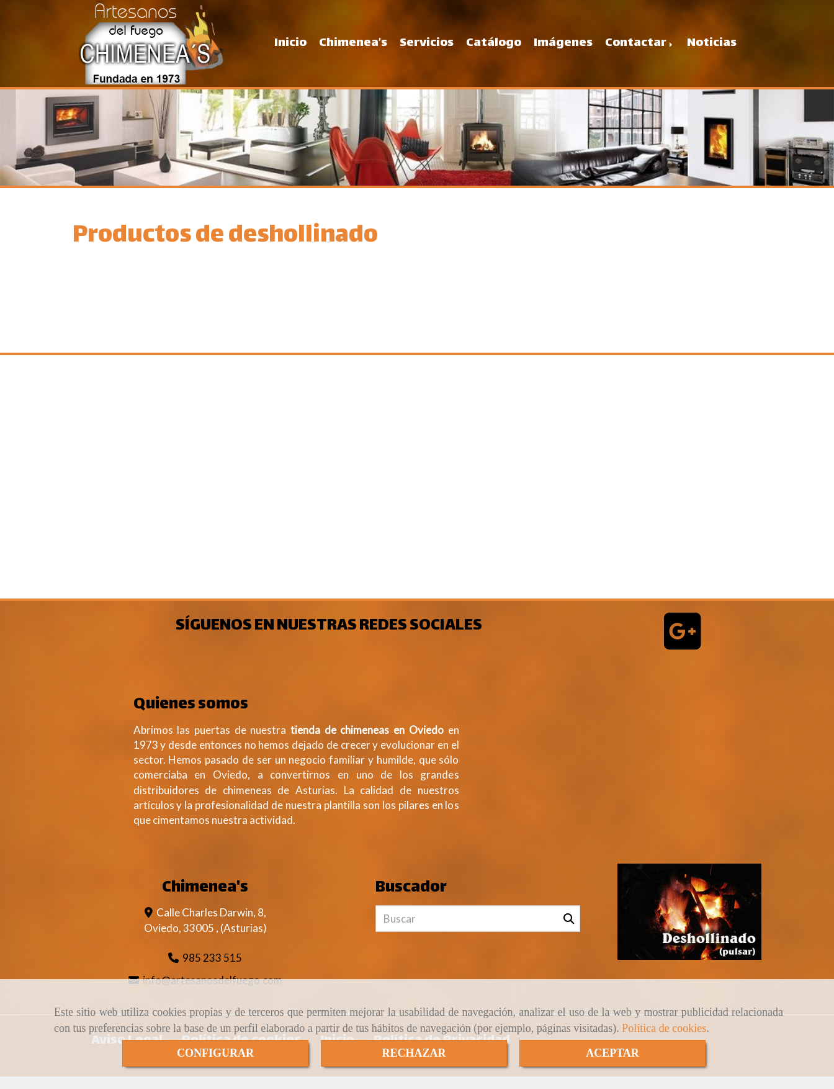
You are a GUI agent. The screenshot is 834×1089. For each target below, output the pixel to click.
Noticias (712, 49)
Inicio (290, 49)
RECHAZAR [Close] (414, 1053)
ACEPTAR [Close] (612, 1053)
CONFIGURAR (215, 1053)
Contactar (640, 49)
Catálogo (493, 49)
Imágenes (563, 49)
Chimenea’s (353, 49)
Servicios (427, 49)
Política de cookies (664, 1028)
